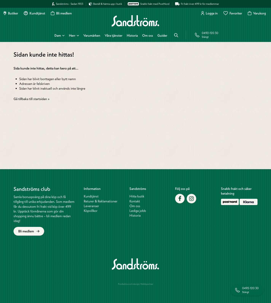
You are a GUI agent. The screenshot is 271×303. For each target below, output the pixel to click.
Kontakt (134, 201)
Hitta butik (136, 196)
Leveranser (91, 206)
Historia (132, 35)
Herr (72, 35)
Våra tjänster (113, 35)
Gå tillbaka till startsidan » (31, 99)
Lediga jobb (137, 210)
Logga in (209, 13)
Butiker (10, 13)
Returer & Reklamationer (100, 201)
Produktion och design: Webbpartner (135, 283)
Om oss (147, 35)
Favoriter (232, 13)
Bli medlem (61, 13)
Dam (57, 35)
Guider (162, 35)
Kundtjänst (34, 13)
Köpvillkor (90, 210)
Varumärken (91, 35)
